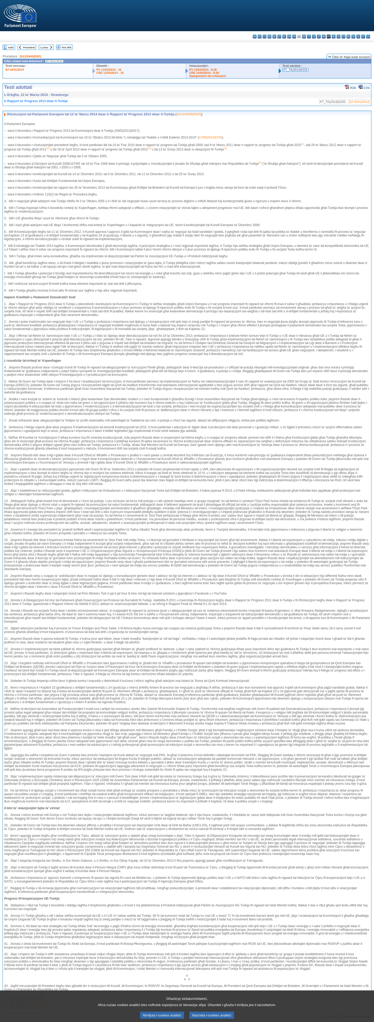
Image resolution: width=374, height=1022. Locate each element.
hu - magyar (324, 36)
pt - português (343, 36)
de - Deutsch (274, 36)
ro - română (348, 36)
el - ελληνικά (284, 36)
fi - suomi (363, 36)
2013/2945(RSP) (30, 56)
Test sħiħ (66, 47)
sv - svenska (368, 36)
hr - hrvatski (304, 36)
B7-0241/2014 (14, 69)
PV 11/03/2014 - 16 (108, 69)
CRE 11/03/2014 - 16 (110, 72)
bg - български (255, 36)
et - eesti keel (279, 36)
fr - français (294, 36)
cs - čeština (264, 36)
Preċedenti (29, 47)
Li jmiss (44, 47)
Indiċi (11, 47)
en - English (289, 36)
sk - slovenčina (353, 36)
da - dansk (269, 36)
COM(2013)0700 (210, 137)
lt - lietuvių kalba (319, 36)
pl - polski (338, 36)
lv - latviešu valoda (314, 36)
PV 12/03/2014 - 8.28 (203, 69)
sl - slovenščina (358, 36)
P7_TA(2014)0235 (295, 69)
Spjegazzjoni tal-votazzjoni (207, 75)
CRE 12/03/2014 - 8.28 (204, 72)
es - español (260, 36)
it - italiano (309, 36)
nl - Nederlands (334, 36)
